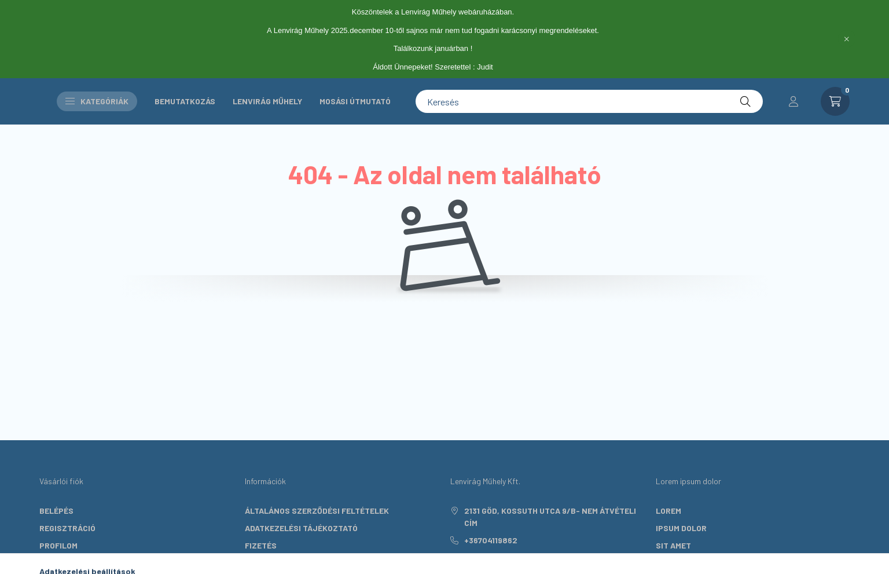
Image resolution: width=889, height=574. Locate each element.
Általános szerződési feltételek (317, 510)
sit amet (673, 545)
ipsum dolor (681, 528)
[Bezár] (846, 38)
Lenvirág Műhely (267, 101)
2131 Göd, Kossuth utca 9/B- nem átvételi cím (550, 517)
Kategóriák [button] (96, 101)
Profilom (58, 545)
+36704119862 (490, 540)
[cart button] (835, 101)
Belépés (56, 510)
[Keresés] (589, 101)
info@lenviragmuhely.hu (517, 557)
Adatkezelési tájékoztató (301, 528)
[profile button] (793, 101)
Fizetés (261, 545)
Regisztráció (67, 528)
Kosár (52, 563)
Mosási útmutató (355, 101)
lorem (668, 510)
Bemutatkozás (185, 101)
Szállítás (265, 563)
